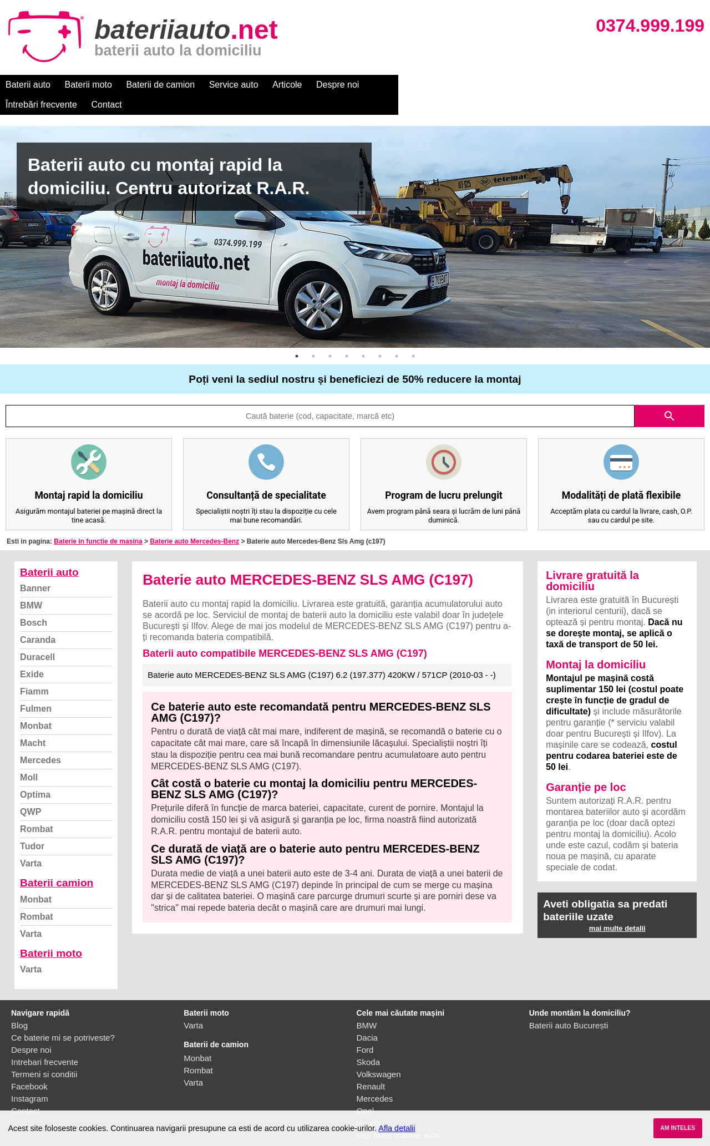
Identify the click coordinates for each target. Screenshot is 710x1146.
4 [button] (346, 336)
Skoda (369, 1042)
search (669, 396)
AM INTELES (677, 1128)
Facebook (29, 1066)
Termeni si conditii (44, 1054)
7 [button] (396, 336)
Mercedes (40, 740)
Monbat (36, 706)
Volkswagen (379, 1054)
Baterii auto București (568, 1005)
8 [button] (413, 336)
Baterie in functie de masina (98, 521)
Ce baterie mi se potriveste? (63, 1017)
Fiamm (34, 671)
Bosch (33, 602)
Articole (287, 84)
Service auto (233, 84)
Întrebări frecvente (406, 84)
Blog (19, 1005)
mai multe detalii (617, 908)
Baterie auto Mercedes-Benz (194, 521)
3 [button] (330, 336)
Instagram (29, 1078)
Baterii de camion (160, 84)
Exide (32, 654)
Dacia (367, 1017)
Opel (365, 1091)
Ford (365, 1030)
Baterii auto (28, 84)
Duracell (37, 637)
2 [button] (313, 336)
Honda (369, 1103)
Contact (471, 84)
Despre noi (337, 84)
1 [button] (296, 336)
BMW (31, 585)
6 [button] (380, 336)
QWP (30, 792)
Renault (371, 1066)
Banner (35, 568)
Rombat (36, 809)
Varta (31, 843)
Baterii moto (88, 84)
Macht (32, 723)
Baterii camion (56, 863)
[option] (355, 217)
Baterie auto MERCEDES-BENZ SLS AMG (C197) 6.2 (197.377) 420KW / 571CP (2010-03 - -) (322, 655)
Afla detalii (396, 1128)
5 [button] (363, 336)
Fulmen (36, 688)
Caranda (37, 620)
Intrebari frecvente (44, 1042)
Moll (29, 757)
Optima (35, 774)
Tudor (32, 826)
